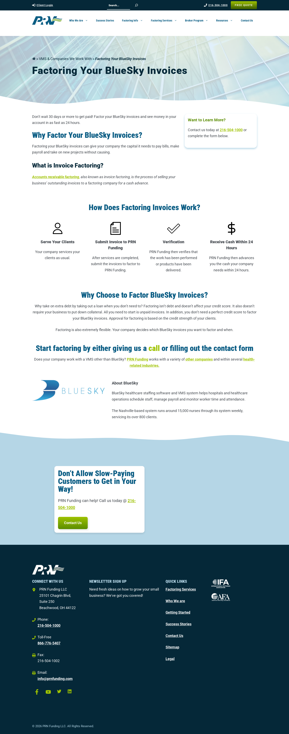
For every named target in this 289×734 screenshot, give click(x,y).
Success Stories (105, 20)
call (154, 348)
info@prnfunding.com (55, 679)
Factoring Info (134, 20)
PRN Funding (137, 359)
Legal (170, 659)
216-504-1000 (218, 5)
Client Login (45, 5)
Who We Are (80, 20)
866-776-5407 (49, 643)
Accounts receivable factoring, (56, 177)
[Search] (136, 5)
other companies (199, 359)
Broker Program (198, 20)
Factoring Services (166, 20)
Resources (226, 20)
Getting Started (178, 612)
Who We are (175, 601)
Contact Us (247, 20)
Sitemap (172, 647)
